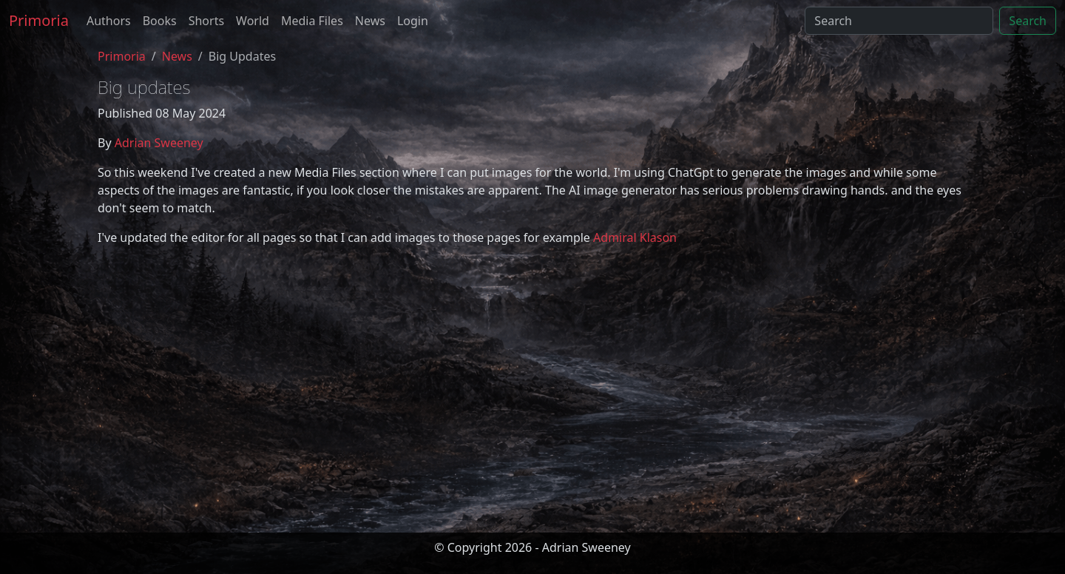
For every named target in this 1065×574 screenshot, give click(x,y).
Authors (109, 21)
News (370, 21)
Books (160, 21)
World (252, 21)
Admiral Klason (635, 237)
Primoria (39, 20)
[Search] (899, 21)
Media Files (312, 21)
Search (1028, 21)
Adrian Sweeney (159, 143)
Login (412, 21)
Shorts (206, 21)
